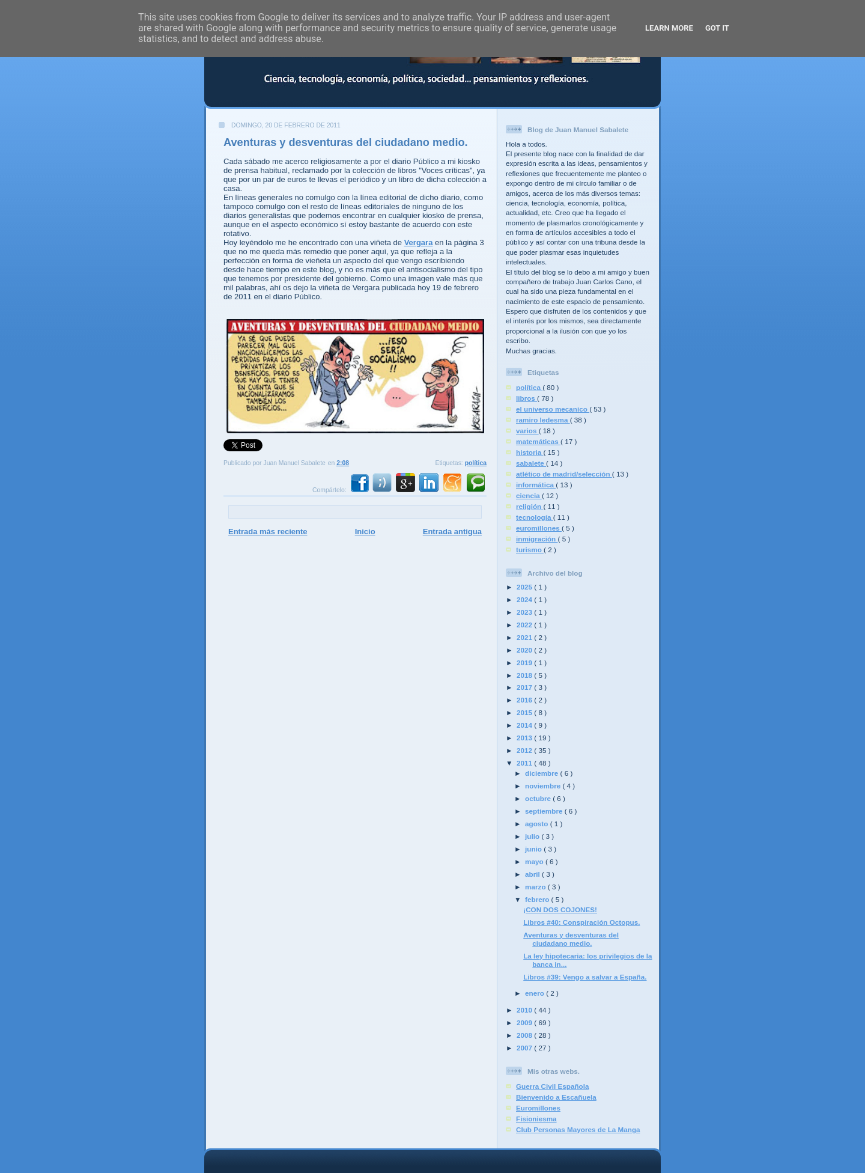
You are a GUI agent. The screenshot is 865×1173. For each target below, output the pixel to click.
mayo (535, 861)
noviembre (543, 786)
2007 (525, 1048)
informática (536, 485)
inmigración (537, 539)
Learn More (669, 27)
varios (527, 430)
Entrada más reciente (268, 531)
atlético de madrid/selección (564, 474)
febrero (538, 899)
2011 (525, 763)
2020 (525, 650)
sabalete (531, 463)
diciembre (542, 773)
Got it (717, 27)
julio (533, 836)
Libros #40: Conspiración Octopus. (581, 922)
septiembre (545, 811)
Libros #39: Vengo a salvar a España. (584, 977)
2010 (525, 1010)
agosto (537, 823)
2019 (525, 662)
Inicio (365, 531)
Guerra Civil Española (552, 1086)
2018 (525, 675)
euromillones (539, 528)
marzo (536, 887)
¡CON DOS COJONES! (560, 909)
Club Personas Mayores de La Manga (578, 1129)
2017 (525, 687)
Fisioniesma (536, 1119)
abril (533, 874)
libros (526, 398)
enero (535, 993)
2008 (525, 1035)
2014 (525, 725)
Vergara (418, 242)
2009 (525, 1022)
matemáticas (538, 441)
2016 (525, 700)
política (476, 463)
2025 (525, 587)
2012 (525, 750)
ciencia (529, 495)
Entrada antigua (452, 531)
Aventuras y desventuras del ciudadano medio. (345, 142)
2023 (525, 612)
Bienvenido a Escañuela (556, 1097)
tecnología (534, 517)
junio (534, 849)
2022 (525, 625)
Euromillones (538, 1108)
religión (529, 506)
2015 (525, 712)
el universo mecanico (552, 409)
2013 (525, 738)
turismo (530, 549)
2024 (525, 599)
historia (529, 452)
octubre (539, 798)
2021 (525, 637)
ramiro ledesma (543, 420)
